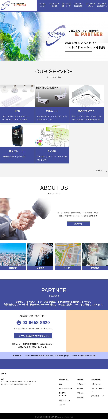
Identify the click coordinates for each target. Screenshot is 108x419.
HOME (3, 374)
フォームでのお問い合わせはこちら (33, 336)
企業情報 (78, 224)
